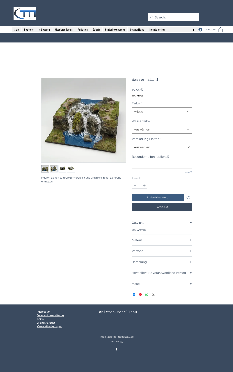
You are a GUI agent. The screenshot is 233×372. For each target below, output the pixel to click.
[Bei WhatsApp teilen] (147, 294)
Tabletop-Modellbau (117, 312)
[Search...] (173, 17)
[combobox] (162, 111)
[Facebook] (116, 349)
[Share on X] (153, 294)
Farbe (137, 103)
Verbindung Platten (146, 139)
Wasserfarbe (142, 121)
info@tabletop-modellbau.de (117, 336)
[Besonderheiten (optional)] (162, 164)
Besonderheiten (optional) (150, 156)
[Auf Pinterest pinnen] (140, 294)
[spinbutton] (139, 185)
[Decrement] (134, 185)
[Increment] (144, 185)
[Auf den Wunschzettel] (188, 197)
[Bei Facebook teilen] (134, 294)
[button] (220, 29)
